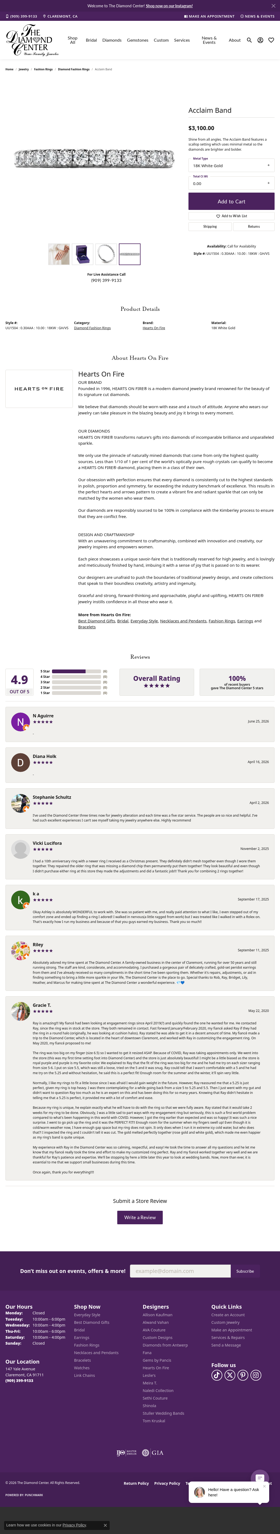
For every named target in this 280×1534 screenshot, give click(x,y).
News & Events (209, 40)
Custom (161, 40)
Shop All (72, 40)
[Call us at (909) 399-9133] (19, 1380)
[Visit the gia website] (153, 1453)
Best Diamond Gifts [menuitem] (91, 1322)
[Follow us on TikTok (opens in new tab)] (216, 1375)
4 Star (45, 676)
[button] (249, 40)
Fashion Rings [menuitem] (87, 1345)
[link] (21, 16)
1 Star (45, 693)
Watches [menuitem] (82, 1367)
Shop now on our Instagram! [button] (169, 5)
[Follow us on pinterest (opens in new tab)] (242, 1375)
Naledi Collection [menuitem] (158, 1390)
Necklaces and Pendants (183, 621)
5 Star (45, 671)
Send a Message (226, 1345)
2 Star (45, 687)
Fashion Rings (43, 69)
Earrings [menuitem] (81, 1337)
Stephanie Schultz (52, 797)
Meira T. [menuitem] (150, 1382)
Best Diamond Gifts (96, 621)
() (105, 671)
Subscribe (245, 1271)
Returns (254, 226)
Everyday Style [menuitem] (87, 1314)
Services (182, 40)
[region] (94, 159)
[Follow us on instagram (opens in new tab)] (255, 1375)
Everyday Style (144, 621)
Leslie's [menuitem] (149, 1375)
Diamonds (112, 40)
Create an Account (228, 1314)
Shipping (210, 226)
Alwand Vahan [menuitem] (156, 1322)
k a (36, 894)
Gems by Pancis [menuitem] (157, 1360)
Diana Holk (44, 756)
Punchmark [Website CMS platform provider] (34, 1495)
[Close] (273, 5)
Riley (38, 945)
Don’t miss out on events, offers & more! (72, 1271)
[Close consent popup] (105, 1525)
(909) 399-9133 (106, 280)
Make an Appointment (231, 1329)
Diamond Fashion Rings (73, 69)
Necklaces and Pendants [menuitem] (96, 1352)
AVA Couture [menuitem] (154, 1329)
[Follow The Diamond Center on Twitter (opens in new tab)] (229, 1375)
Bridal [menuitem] (79, 1329)
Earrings (245, 621)
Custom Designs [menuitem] (157, 1337)
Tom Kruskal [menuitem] (154, 1420)
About (235, 40)
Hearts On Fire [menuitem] (156, 1367)
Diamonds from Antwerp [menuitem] (165, 1345)
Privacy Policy (167, 1483)
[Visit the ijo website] (126, 1453)
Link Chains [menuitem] (84, 1375)
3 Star (45, 682)
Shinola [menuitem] (149, 1405)
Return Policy (136, 1483)
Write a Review (140, 1217)
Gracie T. (42, 1005)
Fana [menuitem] (147, 1352)
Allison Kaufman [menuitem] (157, 1314)
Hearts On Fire (154, 328)
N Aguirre (43, 716)
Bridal (91, 40)
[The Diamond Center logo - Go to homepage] (32, 40)
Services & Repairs (228, 1337)
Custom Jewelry (225, 1322)
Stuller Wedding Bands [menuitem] (163, 1413)
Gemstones (137, 40)
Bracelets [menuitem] (82, 1360)
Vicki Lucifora (47, 843)
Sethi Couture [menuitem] (155, 1398)
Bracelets (87, 626)
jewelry (24, 69)
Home (9, 69)
